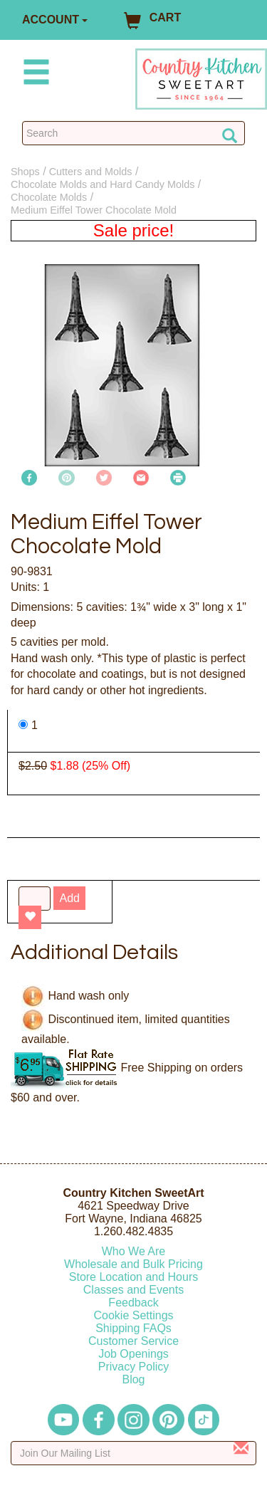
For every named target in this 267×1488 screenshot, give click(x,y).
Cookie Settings (133, 1315)
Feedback (133, 1302)
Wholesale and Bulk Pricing (133, 1264)
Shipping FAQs (133, 1328)
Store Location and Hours (133, 1277)
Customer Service (133, 1341)
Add (69, 898)
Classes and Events (133, 1290)
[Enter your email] (133, 1453)
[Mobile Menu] (33, 74)
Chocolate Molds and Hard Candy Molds (102, 184)
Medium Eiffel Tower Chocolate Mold (94, 210)
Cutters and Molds (90, 171)
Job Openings (133, 1354)
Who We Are (134, 1251)
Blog (133, 1379)
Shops (25, 171)
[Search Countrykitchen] (133, 133)
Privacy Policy (133, 1367)
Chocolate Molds (49, 197)
